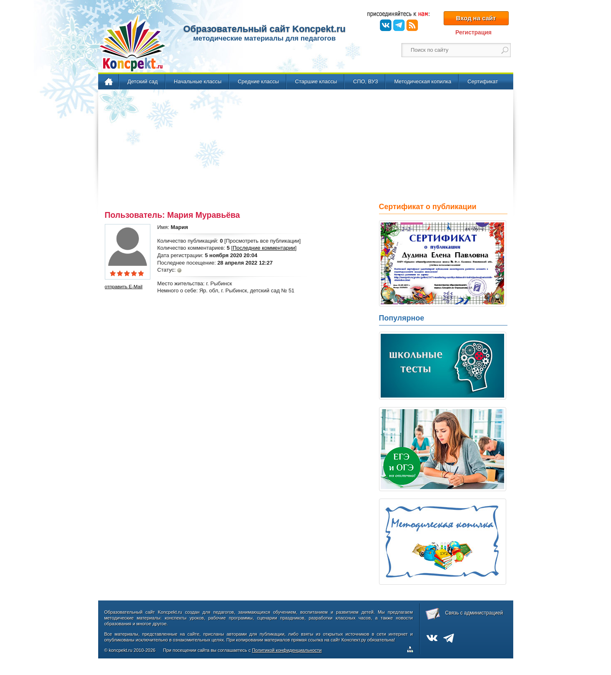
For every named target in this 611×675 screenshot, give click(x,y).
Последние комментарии (264, 248)
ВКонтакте (385, 25)
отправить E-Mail (123, 286)
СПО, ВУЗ (365, 81)
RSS (412, 25)
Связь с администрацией (474, 613)
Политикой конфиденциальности (286, 650)
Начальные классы (198, 81)
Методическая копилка (422, 81)
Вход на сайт (476, 18)
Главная (109, 82)
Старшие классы (316, 81)
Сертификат (482, 81)
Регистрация (473, 32)
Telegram (399, 25)
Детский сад (143, 81)
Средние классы (258, 81)
